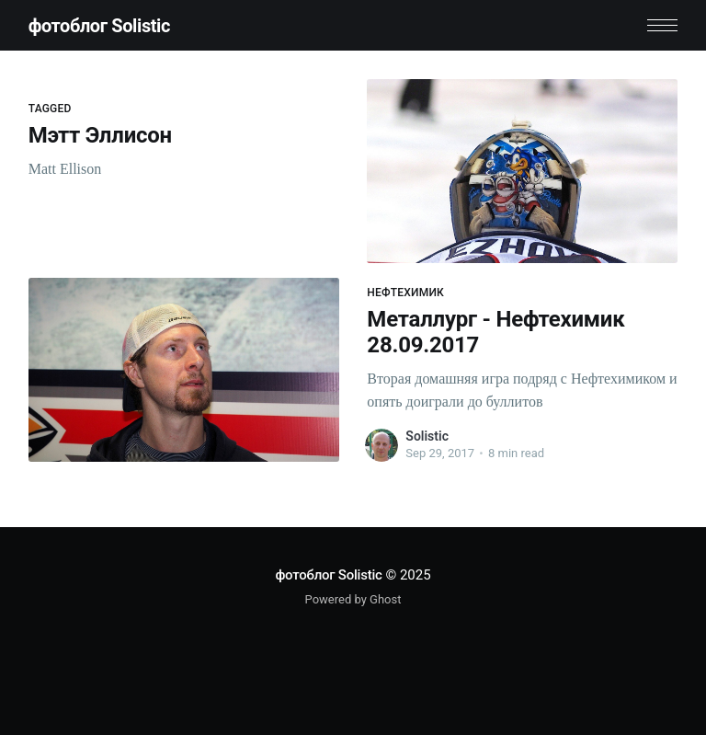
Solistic (427, 436)
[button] (662, 25)
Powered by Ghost (353, 599)
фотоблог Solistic (99, 26)
